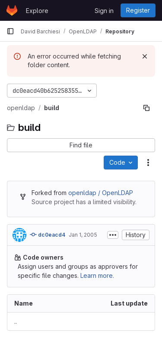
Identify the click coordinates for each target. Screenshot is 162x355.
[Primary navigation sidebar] (10, 31)
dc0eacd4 (47, 234)
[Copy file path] (146, 108)
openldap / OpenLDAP (100, 192)
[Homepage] (12, 10)
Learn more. (97, 275)
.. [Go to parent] (15, 321)
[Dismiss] (145, 56)
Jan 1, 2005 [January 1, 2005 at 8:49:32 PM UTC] (83, 234)
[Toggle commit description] (112, 235)
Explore (37, 10)
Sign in (104, 10)
